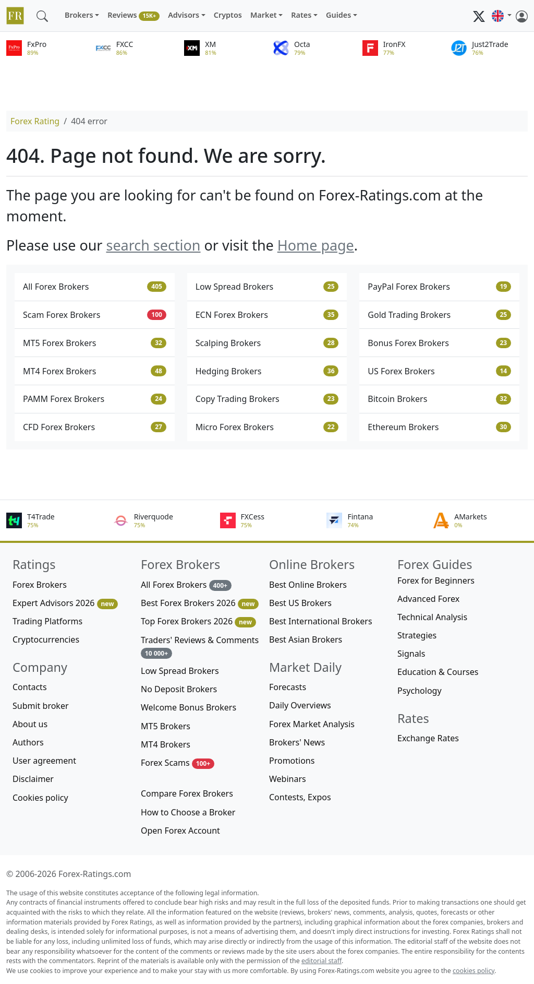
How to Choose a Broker (188, 812)
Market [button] (263, 15)
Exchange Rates (428, 738)
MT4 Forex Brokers (94, 371)
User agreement (44, 760)
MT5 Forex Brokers (94, 343)
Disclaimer (33, 779)
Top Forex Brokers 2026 (198, 621)
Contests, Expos (300, 797)
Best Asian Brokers (305, 639)
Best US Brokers (300, 603)
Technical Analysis (432, 617)
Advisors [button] (183, 15)
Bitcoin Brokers (439, 399)
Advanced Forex (428, 598)
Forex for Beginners (436, 580)
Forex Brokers (40, 584)
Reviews (133, 15)
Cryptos (228, 15)
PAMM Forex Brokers (94, 399)
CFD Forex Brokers (94, 427)
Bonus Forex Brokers (439, 343)
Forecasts (287, 687)
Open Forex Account (180, 830)
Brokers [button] (79, 15)
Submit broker (41, 706)
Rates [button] (301, 15)
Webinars (287, 779)
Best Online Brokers (308, 584)
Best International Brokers (320, 621)
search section (153, 245)
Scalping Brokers (267, 343)
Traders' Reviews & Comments (200, 646)
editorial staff (321, 960)
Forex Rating (34, 121)
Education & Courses (437, 672)
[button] (502, 15)
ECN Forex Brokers (267, 315)
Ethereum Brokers (439, 427)
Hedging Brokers (267, 371)
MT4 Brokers (165, 744)
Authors (28, 742)
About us (30, 724)
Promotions (291, 760)
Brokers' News (297, 742)
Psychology (419, 690)
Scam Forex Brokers (94, 315)
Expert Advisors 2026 (65, 603)
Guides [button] (338, 15)
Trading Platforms (47, 621)
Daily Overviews (300, 705)
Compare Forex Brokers (187, 793)
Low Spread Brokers (267, 286)
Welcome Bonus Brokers (188, 707)
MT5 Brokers (165, 726)
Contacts (30, 687)
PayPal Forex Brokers (439, 286)
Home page (315, 245)
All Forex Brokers (94, 286)
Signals (411, 653)
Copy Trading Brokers (267, 399)
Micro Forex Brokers (267, 427)
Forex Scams (177, 763)
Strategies (416, 635)
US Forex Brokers (439, 371)
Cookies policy (40, 797)
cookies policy (473, 970)
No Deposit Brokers (179, 689)
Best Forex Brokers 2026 (200, 603)
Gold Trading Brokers (439, 315)
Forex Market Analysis (312, 724)
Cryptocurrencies (46, 639)
